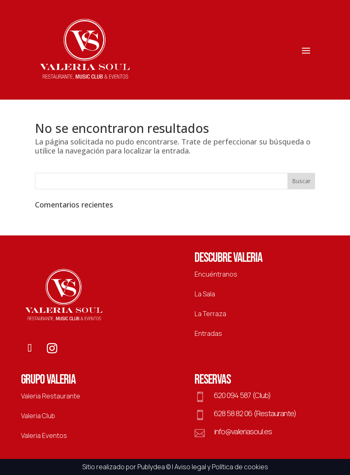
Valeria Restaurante (50, 395)
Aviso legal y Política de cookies (221, 466)
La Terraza (210, 313)
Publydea (151, 466)
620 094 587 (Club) (242, 395)
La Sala (205, 293)
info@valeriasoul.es (243, 431)
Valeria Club (38, 415)
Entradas (208, 333)
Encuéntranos (216, 274)
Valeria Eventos (44, 435)
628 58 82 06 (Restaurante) (255, 413)
